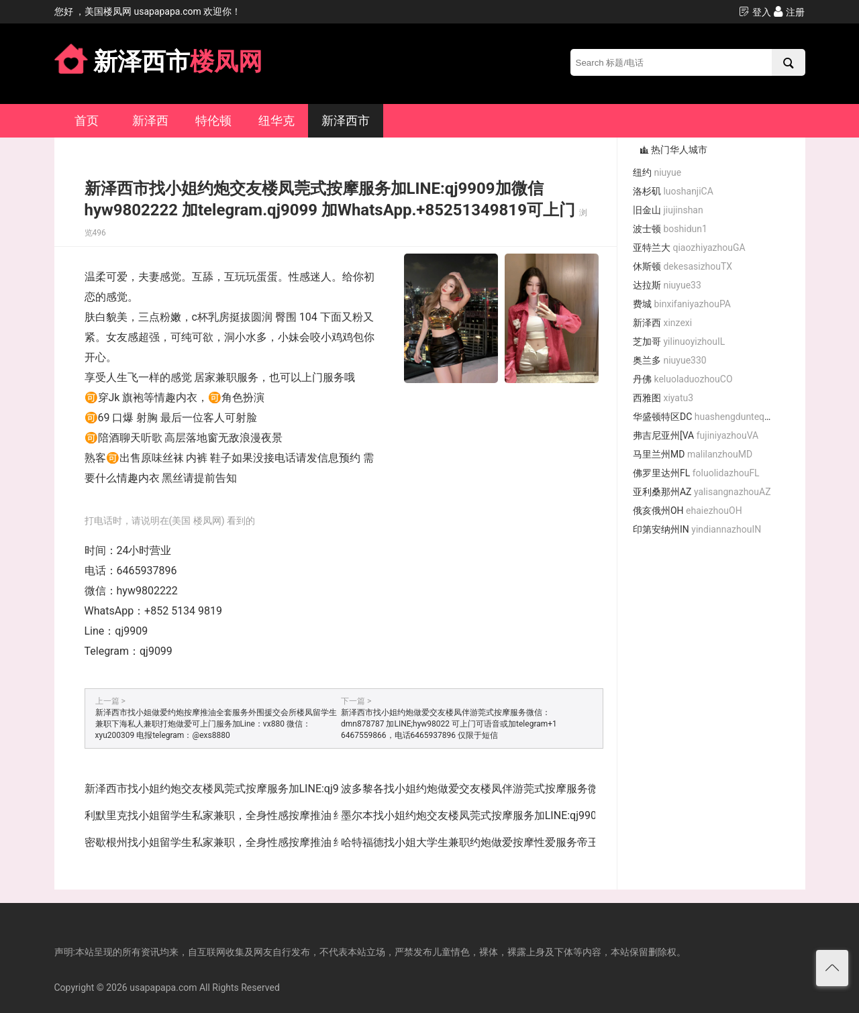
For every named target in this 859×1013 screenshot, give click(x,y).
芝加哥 (679, 341)
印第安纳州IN (697, 529)
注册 (789, 11)
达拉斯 (667, 285)
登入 (754, 11)
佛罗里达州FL (696, 473)
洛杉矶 (673, 191)
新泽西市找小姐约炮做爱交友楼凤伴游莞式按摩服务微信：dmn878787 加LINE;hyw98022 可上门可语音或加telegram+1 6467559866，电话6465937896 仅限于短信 (449, 724)
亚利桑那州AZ (702, 491)
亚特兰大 (689, 247)
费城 (682, 304)
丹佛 (683, 379)
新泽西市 (345, 120)
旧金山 (668, 210)
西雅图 (663, 397)
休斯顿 (682, 266)
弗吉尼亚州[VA (695, 435)
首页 (86, 120)
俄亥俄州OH (687, 510)
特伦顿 (213, 120)
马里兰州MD (692, 454)
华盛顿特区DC (707, 416)
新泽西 (150, 120)
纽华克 (276, 120)
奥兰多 (670, 360)
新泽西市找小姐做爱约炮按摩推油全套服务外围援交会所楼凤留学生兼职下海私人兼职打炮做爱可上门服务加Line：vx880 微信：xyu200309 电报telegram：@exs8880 (216, 724)
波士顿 (670, 228)
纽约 (657, 172)
